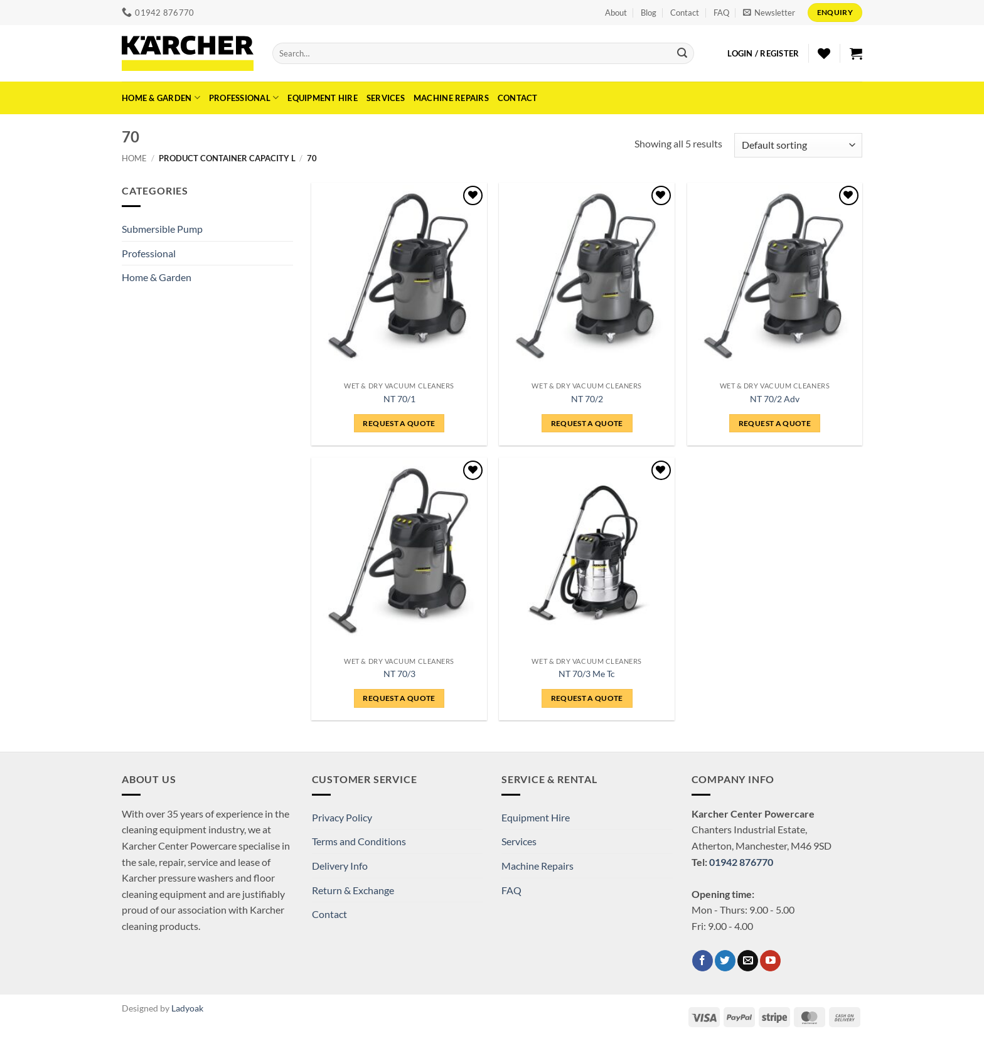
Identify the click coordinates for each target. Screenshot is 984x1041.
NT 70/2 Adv (775, 398)
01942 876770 (741, 862)
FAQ (721, 13)
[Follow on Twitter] (725, 960)
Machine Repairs (451, 98)
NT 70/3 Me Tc (587, 673)
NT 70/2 (587, 398)
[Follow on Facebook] (702, 960)
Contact (684, 13)
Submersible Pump (162, 229)
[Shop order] (798, 145)
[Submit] (682, 53)
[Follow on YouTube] (770, 960)
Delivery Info (340, 866)
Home (134, 158)
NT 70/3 (399, 673)
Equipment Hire (322, 98)
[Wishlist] (824, 53)
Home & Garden (161, 98)
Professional (244, 98)
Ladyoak (187, 1008)
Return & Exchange (353, 890)
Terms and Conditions (359, 841)
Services (385, 98)
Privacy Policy (342, 817)
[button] (769, 12)
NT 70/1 (399, 398)
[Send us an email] (747, 960)
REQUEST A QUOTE (399, 423)
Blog (648, 13)
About (616, 13)
